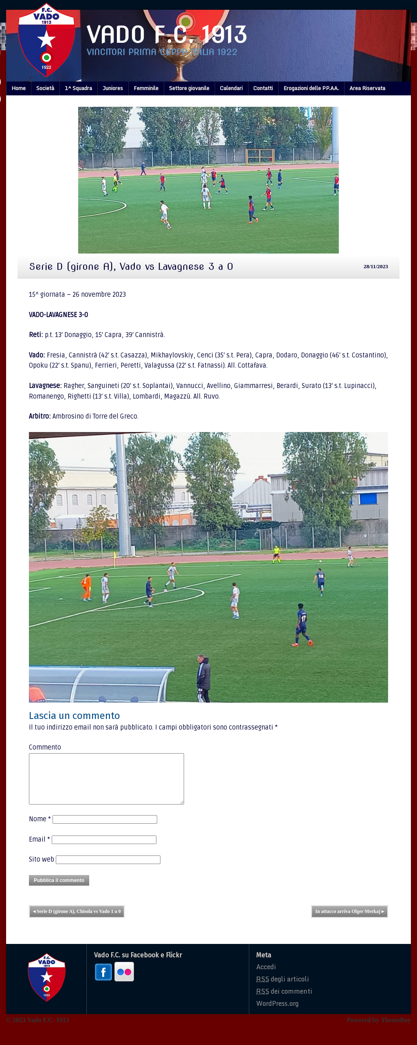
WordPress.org (277, 1013)
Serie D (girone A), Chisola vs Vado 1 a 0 (77, 921)
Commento (45, 747)
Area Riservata (367, 88)
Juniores (113, 88)
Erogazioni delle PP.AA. (311, 88)
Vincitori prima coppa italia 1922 (162, 52)
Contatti (263, 88)
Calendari (231, 88)
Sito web (41, 869)
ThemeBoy (396, 1029)
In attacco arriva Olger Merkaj (349, 921)
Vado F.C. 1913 (167, 35)
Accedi (266, 976)
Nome (40, 829)
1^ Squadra (78, 88)
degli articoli (282, 988)
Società (45, 88)
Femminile (146, 88)
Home (18, 88)
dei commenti (284, 1001)
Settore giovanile (189, 88)
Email (39, 849)
